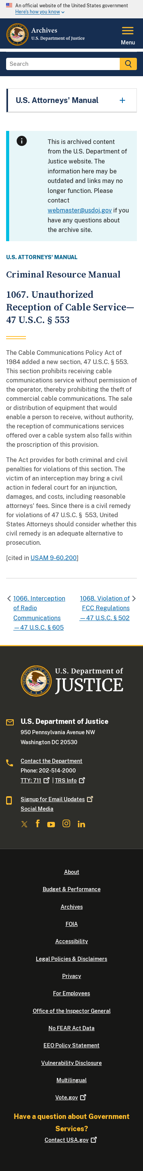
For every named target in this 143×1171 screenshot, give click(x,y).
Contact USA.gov (71, 1140)
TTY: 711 (36, 780)
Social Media (37, 809)
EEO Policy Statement (71, 1045)
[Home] (46, 44)
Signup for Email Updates (58, 799)
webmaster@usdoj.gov (80, 210)
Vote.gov (71, 1097)
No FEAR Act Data (71, 1028)
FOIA (72, 924)
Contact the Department (51, 761)
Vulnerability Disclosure (71, 1063)
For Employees (71, 993)
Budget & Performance (72, 889)
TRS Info (71, 780)
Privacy (71, 976)
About (71, 872)
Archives (72, 907)
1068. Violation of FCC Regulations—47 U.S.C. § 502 (104, 608)
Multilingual (71, 1080)
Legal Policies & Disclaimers (71, 959)
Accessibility (71, 941)
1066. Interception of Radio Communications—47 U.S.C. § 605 (39, 613)
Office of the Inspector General (72, 1011)
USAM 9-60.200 (54, 558)
